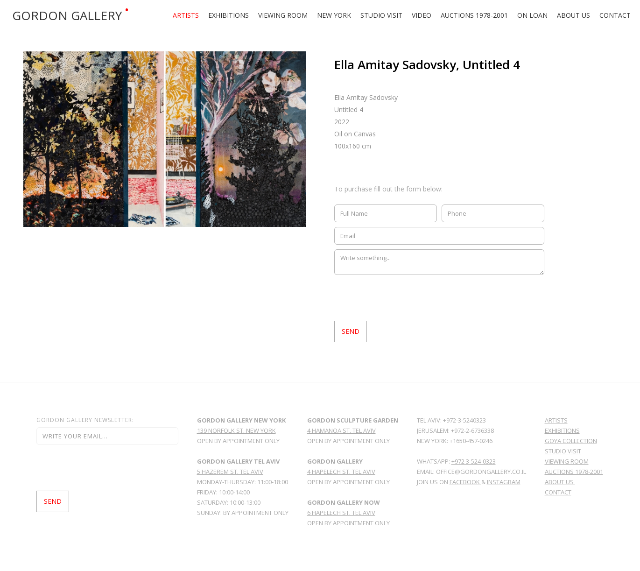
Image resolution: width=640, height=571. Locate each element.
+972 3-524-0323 (473, 461)
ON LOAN (532, 15)
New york (334, 15)
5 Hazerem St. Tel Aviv (230, 471)
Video (421, 15)
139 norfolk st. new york (236, 430)
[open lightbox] (164, 139)
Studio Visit (381, 15)
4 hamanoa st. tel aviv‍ (341, 430)
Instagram (503, 482)
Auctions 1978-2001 (474, 15)
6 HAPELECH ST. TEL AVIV (341, 512)
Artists (186, 15)
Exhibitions (228, 15)
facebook (465, 482)
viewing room (567, 461)
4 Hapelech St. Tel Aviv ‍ (341, 471)
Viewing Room (283, 15)
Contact (615, 15)
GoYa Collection (571, 441)
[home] (81, 15)
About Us (573, 15)
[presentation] (405, 298)
